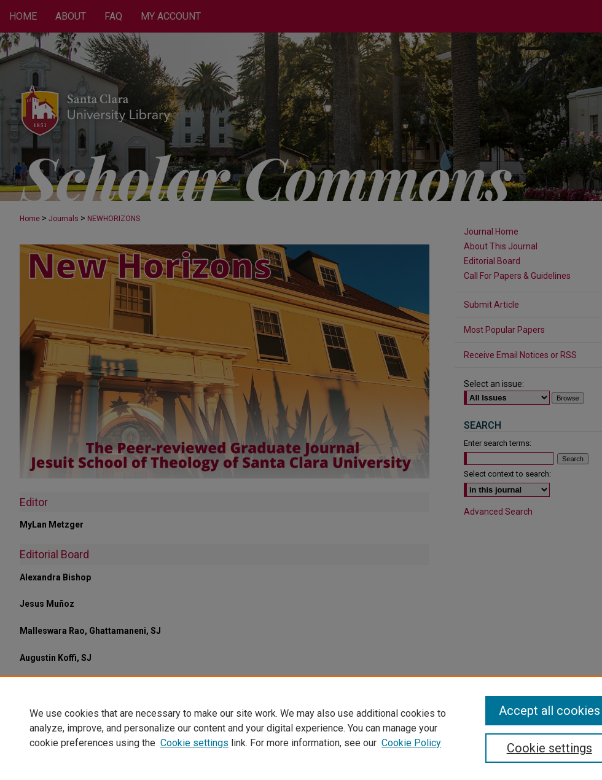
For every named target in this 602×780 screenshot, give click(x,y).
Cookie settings (194, 743)
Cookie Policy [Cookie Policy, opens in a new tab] (411, 743)
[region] (301, 728)
